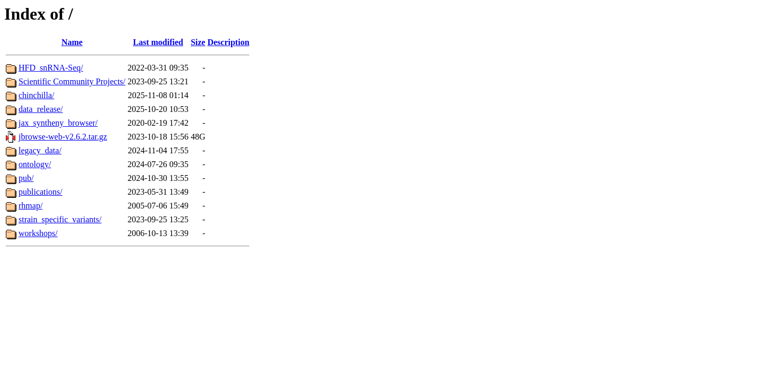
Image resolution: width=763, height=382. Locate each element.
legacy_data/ (40, 150)
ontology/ (35, 164)
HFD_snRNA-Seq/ (51, 67)
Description (228, 42)
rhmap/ (30, 205)
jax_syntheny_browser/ (58, 122)
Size (198, 42)
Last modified (158, 42)
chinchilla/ (37, 95)
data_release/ (41, 109)
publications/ (41, 191)
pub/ (26, 178)
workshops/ (38, 233)
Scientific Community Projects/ (72, 81)
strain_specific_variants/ (60, 219)
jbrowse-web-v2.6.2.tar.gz (63, 136)
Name (72, 42)
